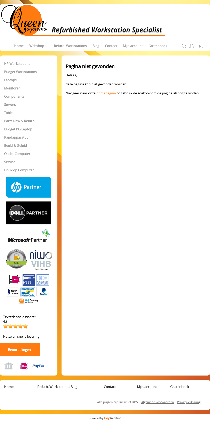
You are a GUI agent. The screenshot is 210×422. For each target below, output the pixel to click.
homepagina (106, 93)
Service (9, 162)
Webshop (38, 46)
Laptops (10, 80)
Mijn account (133, 46)
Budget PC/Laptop (18, 129)
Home (19, 46)
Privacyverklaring (189, 402)
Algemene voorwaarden (157, 402)
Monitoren (12, 88)
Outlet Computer (17, 154)
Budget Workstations (20, 72)
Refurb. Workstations (70, 46)
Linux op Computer (19, 170)
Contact (111, 46)
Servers (10, 104)
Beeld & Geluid (15, 145)
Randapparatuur (17, 137)
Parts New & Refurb (19, 121)
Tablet (9, 113)
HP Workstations (17, 63)
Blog (95, 46)
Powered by (105, 418)
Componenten (15, 96)
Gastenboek (157, 46)
